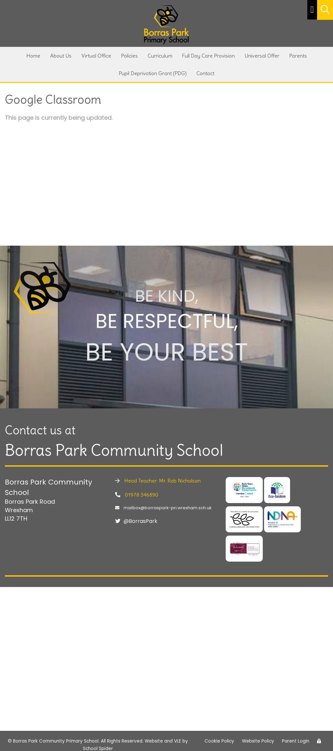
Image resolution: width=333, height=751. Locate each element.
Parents (298, 55)
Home (33, 55)
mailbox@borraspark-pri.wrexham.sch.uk (163, 508)
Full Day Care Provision (208, 55)
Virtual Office (96, 55)
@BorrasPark (136, 521)
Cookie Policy (219, 741)
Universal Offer (262, 55)
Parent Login (295, 741)
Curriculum (160, 55)
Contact (205, 73)
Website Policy (258, 741)
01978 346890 (136, 494)
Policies (129, 55)
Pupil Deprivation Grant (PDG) (153, 73)
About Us (61, 55)
